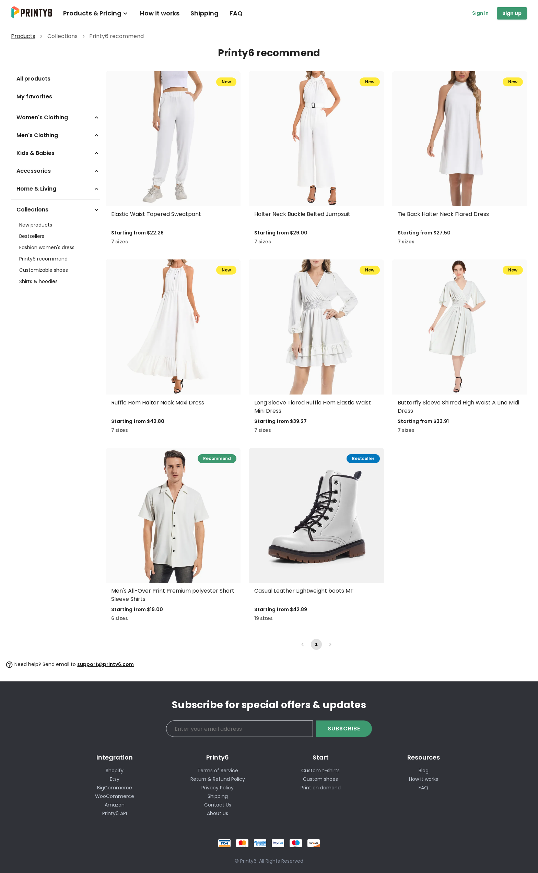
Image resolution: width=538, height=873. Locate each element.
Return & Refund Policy (217, 779)
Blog (424, 770)
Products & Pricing (96, 13)
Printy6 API (114, 813)
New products (35, 224)
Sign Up (512, 13)
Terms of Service (217, 770)
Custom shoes (320, 779)
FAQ (236, 13)
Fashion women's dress (46, 247)
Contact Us (217, 804)
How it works (159, 13)
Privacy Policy (217, 787)
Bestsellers (31, 236)
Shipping (204, 13)
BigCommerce (114, 787)
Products (23, 36)
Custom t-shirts (320, 770)
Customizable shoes (43, 270)
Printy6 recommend (43, 258)
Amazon (115, 804)
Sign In (480, 13)
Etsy (114, 779)
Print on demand (321, 787)
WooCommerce (114, 796)
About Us (217, 813)
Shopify (115, 770)
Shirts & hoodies (38, 281)
